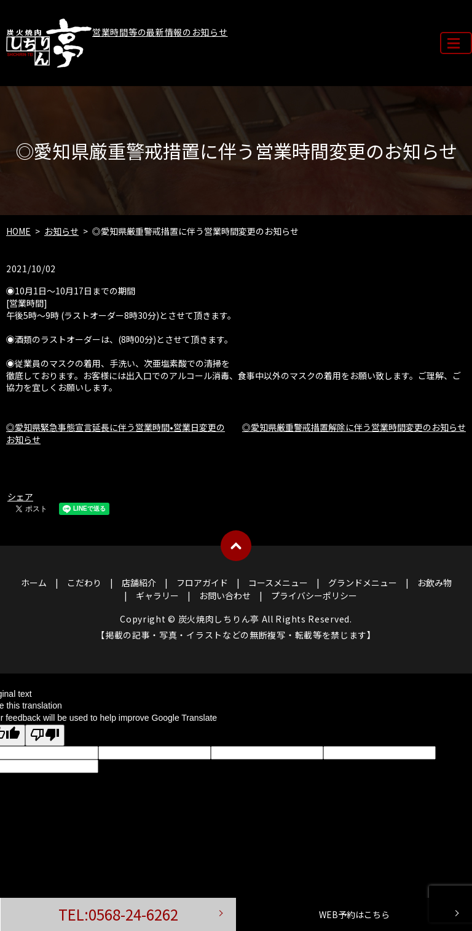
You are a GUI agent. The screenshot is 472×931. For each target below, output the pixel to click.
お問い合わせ (225, 595)
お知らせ (61, 231)
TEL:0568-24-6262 (118, 914)
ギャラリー (157, 595)
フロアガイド (202, 582)
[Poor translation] (45, 736)
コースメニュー (278, 582)
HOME (18, 231)
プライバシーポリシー (314, 595)
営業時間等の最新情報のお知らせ (160, 32)
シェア (20, 496)
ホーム (34, 582)
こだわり (84, 582)
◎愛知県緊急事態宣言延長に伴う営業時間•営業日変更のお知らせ (115, 433)
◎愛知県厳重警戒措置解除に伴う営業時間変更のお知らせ (354, 427)
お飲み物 (434, 582)
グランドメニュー (362, 582)
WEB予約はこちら (354, 914)
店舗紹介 (139, 582)
